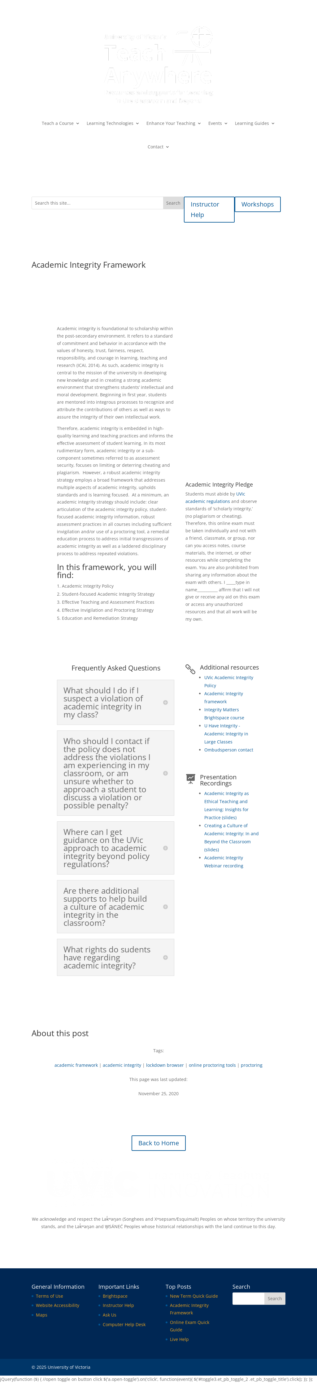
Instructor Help (205, 209)
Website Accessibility (57, 1305)
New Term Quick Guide (194, 1296)
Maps (41, 1315)
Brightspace (115, 1296)
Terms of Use (49, 1296)
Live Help (179, 1339)
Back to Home (158, 1143)
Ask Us (109, 1315)
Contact (155, 147)
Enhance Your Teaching (170, 123)
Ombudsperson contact (228, 750)
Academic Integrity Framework (222, 406)
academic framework (76, 1065)
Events (215, 123)
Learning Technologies (110, 123)
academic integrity (122, 1065)
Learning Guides (252, 123)
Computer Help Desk (124, 1324)
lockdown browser (165, 1065)
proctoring (252, 1065)
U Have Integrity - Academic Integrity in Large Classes (226, 734)
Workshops (257, 204)
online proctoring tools (212, 1065)
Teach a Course (58, 123)
